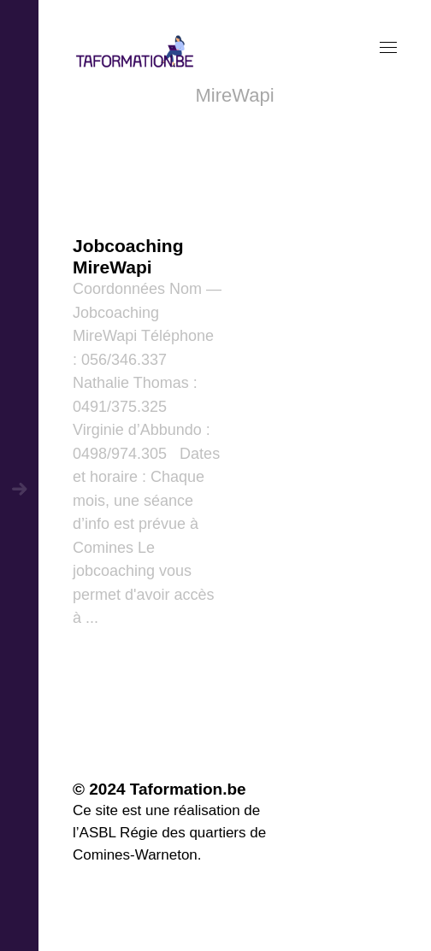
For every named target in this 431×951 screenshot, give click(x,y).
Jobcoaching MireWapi (128, 256)
